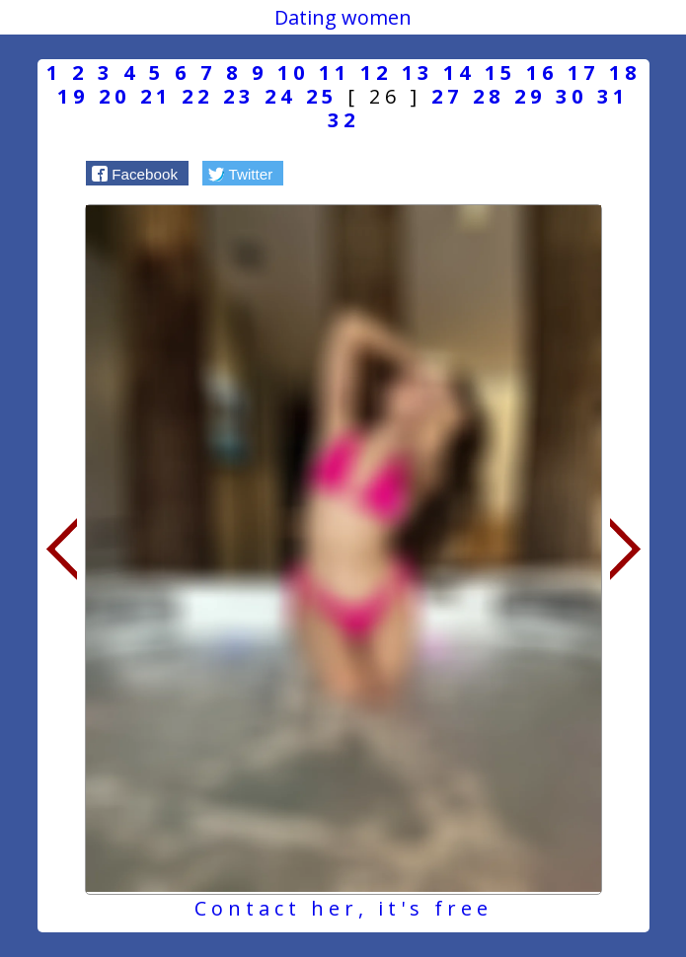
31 (613, 96)
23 (239, 96)
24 (280, 96)
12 (376, 72)
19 (73, 96)
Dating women (343, 17)
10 (293, 72)
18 (625, 72)
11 (334, 72)
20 (114, 96)
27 (447, 96)
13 (417, 72)
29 (530, 96)
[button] (137, 172)
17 (583, 72)
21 (156, 96)
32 (343, 120)
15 (500, 72)
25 (322, 96)
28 (488, 96)
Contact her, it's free (343, 908)
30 (571, 96)
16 (542, 72)
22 (197, 96)
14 (459, 72)
